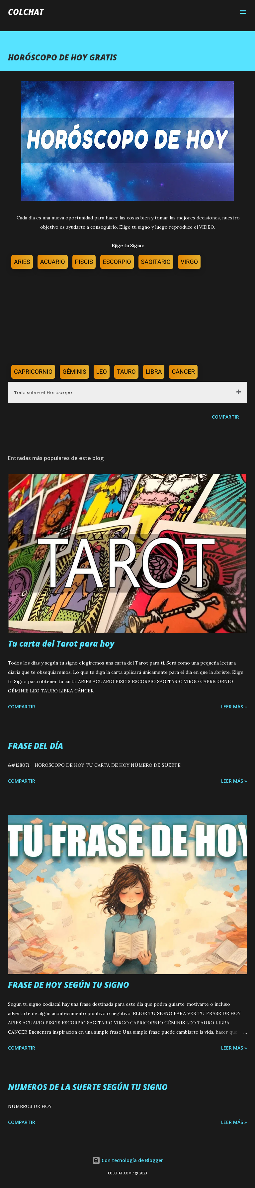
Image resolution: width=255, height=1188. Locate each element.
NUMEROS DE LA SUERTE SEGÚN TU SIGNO (88, 1086)
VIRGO (189, 261)
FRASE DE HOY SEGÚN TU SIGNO (68, 984)
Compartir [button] (225, 417)
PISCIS (84, 261)
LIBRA (154, 371)
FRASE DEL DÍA (35, 745)
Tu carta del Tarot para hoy (61, 643)
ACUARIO (52, 261)
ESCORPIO (117, 261)
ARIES (22, 261)
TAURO (126, 371)
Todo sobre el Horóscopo (43, 392)
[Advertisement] (127, 318)
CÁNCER (183, 371)
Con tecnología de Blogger (127, 1160)
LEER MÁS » (234, 706)
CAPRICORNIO (33, 371)
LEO (101, 371)
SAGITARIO (156, 261)
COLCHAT (25, 11)
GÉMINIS (74, 371)
